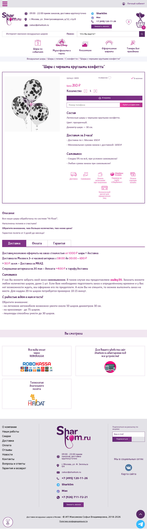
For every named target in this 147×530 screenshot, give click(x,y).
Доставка (8, 442)
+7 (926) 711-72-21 (75, 498)
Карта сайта (128, 476)
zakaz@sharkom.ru (40, 27)
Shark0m (99, 13)
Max (96, 17)
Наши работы (10, 433)
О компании (9, 428)
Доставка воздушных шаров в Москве (43, 518)
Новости (7, 456)
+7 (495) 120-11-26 (106, 21)
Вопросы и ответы (13, 465)
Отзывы (7, 451)
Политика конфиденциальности (73, 523)
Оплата (6, 446)
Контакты (8, 460)
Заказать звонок (101, 27)
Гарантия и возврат (14, 469)
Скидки (6, 437)
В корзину (104, 99)
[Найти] (108, 35)
